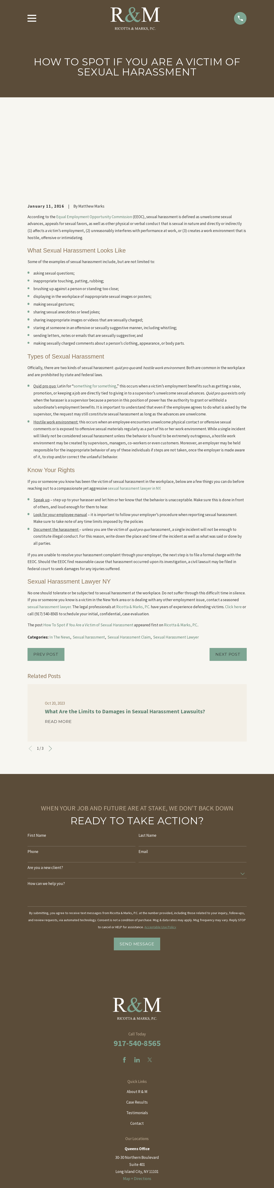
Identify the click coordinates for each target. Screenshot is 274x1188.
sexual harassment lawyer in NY (134, 408)
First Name (37, 755)
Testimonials (137, 1032)
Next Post (228, 574)
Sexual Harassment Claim (129, 557)
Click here (233, 526)
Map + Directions (137, 1098)
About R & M (137, 1011)
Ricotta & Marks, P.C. (133, 526)
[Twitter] (150, 980)
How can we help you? (46, 803)
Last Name (147, 755)
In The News (59, 557)
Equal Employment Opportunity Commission (94, 136)
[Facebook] (124, 980)
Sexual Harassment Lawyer (176, 557)
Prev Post (46, 574)
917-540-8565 (137, 963)
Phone (33, 771)
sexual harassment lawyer (49, 526)
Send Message (137, 864)
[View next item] (50, 668)
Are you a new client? (45, 787)
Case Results (137, 1022)
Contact (137, 1043)
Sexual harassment (89, 557)
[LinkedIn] (137, 980)
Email (143, 771)
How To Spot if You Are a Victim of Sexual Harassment (88, 544)
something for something (95, 306)
